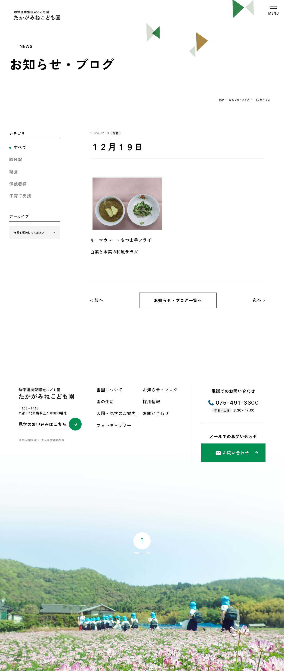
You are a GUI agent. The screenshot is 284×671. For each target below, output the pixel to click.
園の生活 (105, 401)
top (221, 99)
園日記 (15, 159)
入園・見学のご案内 (116, 413)
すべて (20, 147)
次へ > (259, 300)
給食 (13, 172)
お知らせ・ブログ (239, 99)
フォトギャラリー (113, 425)
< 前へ (96, 300)
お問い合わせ (156, 413)
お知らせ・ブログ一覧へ (178, 300)
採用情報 (151, 401)
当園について (109, 390)
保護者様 (18, 184)
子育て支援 (20, 196)
